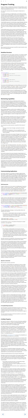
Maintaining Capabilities (8, 99)
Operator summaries (5, 260)
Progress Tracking (7, 4)
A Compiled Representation (7, 305)
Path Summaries (4, 184)
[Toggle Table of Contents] (1, 1)
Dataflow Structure (6, 52)
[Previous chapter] (3, 414)
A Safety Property (6, 319)
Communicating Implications (9, 171)
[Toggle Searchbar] (6, 1)
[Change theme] (3, 1)
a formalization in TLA (11, 335)
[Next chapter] (25, 414)
